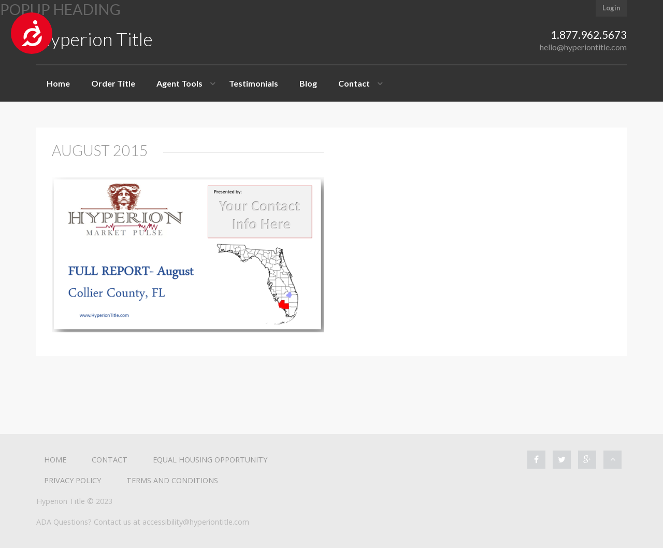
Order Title (113, 83)
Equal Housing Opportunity (210, 460)
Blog (308, 83)
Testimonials (253, 83)
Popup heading (60, 9)
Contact (354, 83)
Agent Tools (179, 83)
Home (58, 83)
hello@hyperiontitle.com (583, 47)
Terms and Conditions (172, 480)
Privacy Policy (72, 480)
